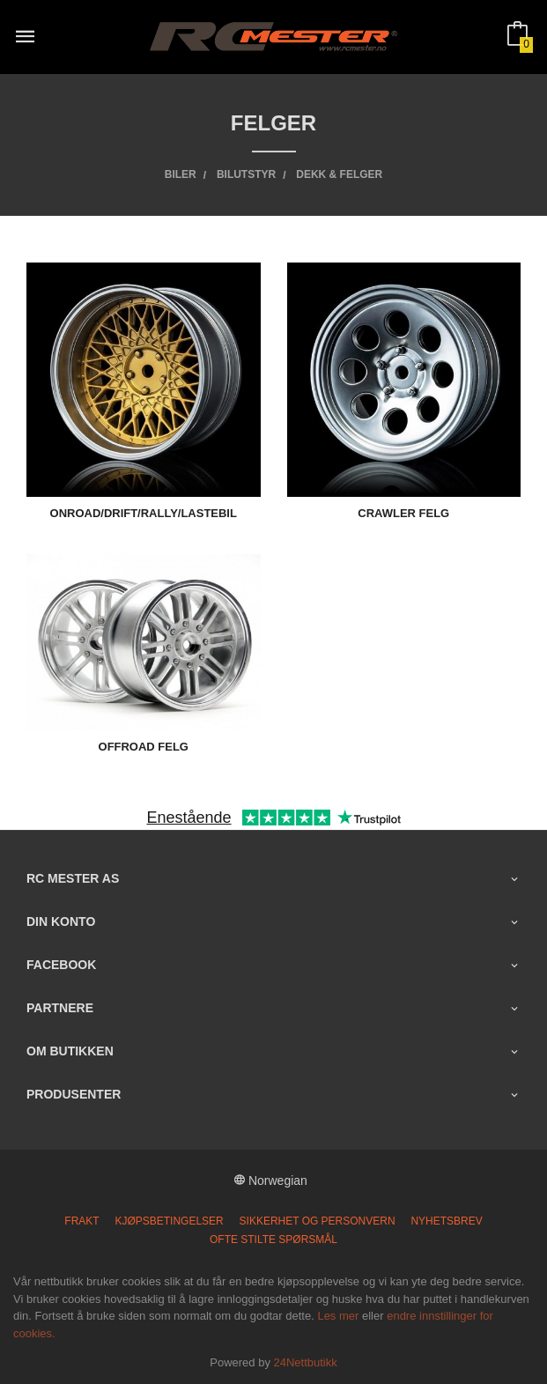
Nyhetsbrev (446, 1221)
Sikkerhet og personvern (317, 1221)
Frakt (81, 1221)
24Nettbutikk (305, 1362)
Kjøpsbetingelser (169, 1221)
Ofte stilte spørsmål (273, 1239)
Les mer (338, 1315)
